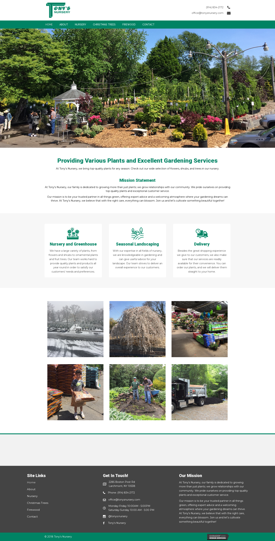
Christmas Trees (37, 503)
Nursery (32, 496)
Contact (32, 516)
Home (31, 482)
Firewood (33, 509)
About (31, 489)
